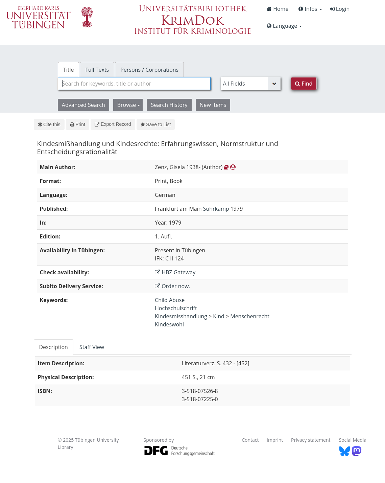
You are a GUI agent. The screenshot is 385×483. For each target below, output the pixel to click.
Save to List (156, 124)
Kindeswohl (169, 324)
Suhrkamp (216, 208)
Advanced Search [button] (83, 105)
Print (77, 124)
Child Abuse (170, 300)
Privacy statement (311, 440)
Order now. (172, 286)
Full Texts (97, 69)
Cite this (49, 124)
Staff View (91, 347)
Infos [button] (310, 9)
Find (303, 83)
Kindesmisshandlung (181, 316)
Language (284, 25)
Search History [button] (169, 105)
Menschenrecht (249, 316)
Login (340, 9)
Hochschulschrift (176, 308)
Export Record (113, 124)
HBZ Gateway (175, 272)
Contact (250, 440)
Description (53, 347)
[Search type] (251, 83)
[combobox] (134, 83)
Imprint (275, 440)
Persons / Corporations (149, 69)
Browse (128, 105)
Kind (218, 316)
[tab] (54, 347)
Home (277, 9)
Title (68, 69)
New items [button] (213, 105)
